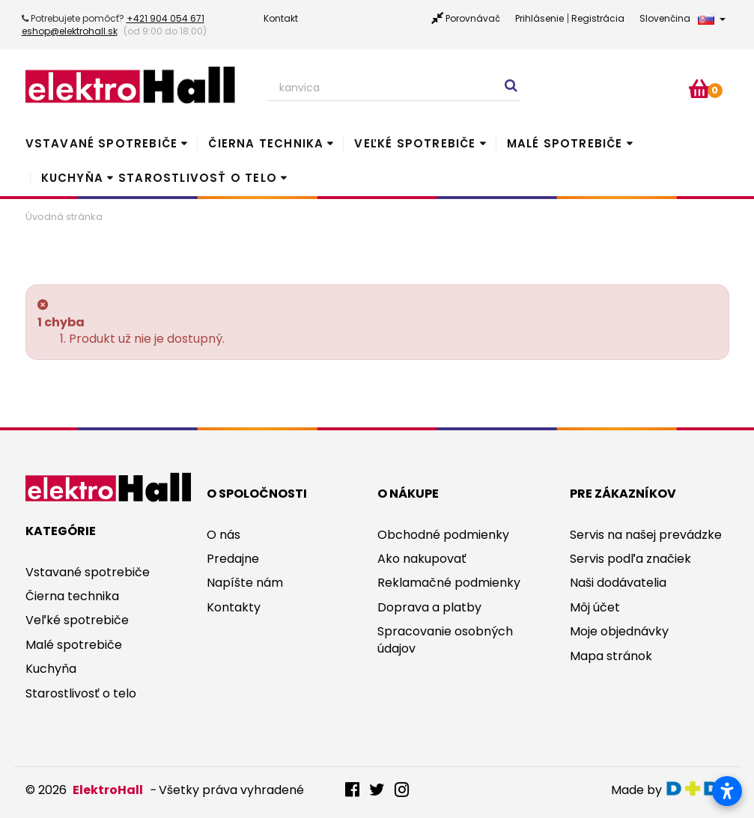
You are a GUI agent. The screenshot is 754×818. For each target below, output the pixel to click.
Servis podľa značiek (630, 558)
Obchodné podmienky (443, 534)
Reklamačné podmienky (448, 582)
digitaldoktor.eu (697, 788)
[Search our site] (393, 88)
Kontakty (234, 607)
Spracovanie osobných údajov (445, 640)
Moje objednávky (619, 631)
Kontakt (281, 18)
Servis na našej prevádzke (646, 534)
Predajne (233, 558)
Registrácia (597, 18)
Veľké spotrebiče (414, 143)
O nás (223, 534)
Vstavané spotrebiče (101, 143)
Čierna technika (265, 143)
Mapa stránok (611, 656)
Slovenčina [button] (682, 18)
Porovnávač (473, 18)
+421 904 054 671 (165, 18)
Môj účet (595, 607)
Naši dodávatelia (618, 582)
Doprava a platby (429, 607)
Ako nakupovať (421, 558)
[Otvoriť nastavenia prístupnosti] (727, 791)
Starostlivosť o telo (197, 178)
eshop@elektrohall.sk (70, 31)
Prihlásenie (539, 18)
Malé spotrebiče (565, 143)
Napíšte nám (245, 582)
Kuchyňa (72, 178)
